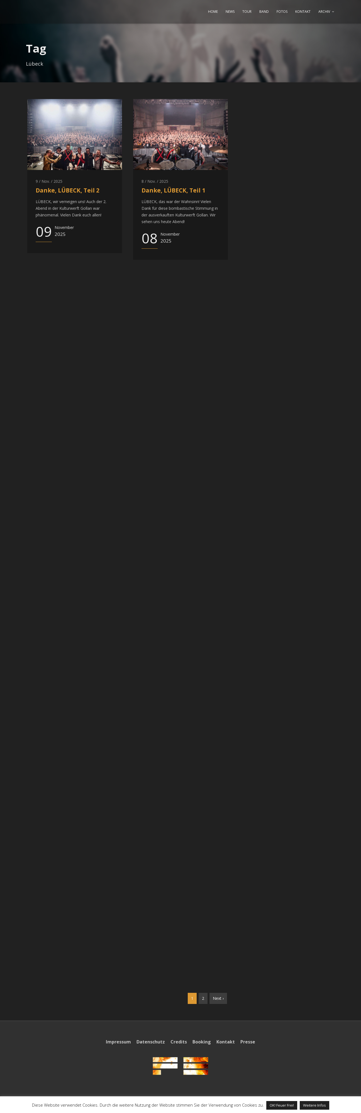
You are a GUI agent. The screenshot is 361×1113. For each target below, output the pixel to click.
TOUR (247, 11)
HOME (213, 11)
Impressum (118, 1042)
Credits (178, 1042)
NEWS (230, 11)
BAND (264, 11)
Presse (247, 1042)
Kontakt (225, 1042)
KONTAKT (303, 11)
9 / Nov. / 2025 (49, 181)
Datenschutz (150, 1042)
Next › (218, 998)
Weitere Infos (314, 1105)
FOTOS (282, 11)
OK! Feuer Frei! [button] (282, 1105)
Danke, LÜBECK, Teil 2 (67, 190)
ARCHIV (324, 11)
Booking (201, 1042)
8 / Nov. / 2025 (155, 181)
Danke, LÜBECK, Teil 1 (173, 190)
